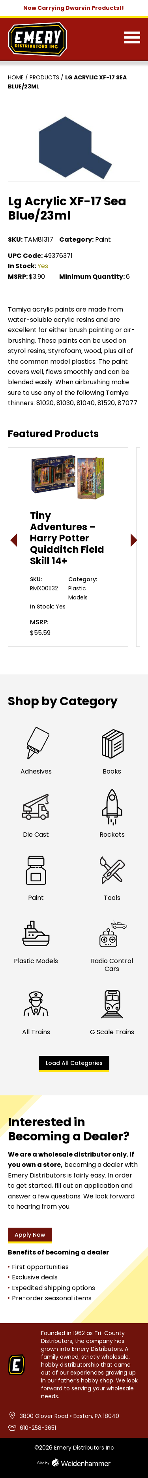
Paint (103, 239)
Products (44, 77)
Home (16, 77)
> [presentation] (134, 540)
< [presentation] (14, 540)
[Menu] (132, 39)
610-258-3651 (38, 1428)
